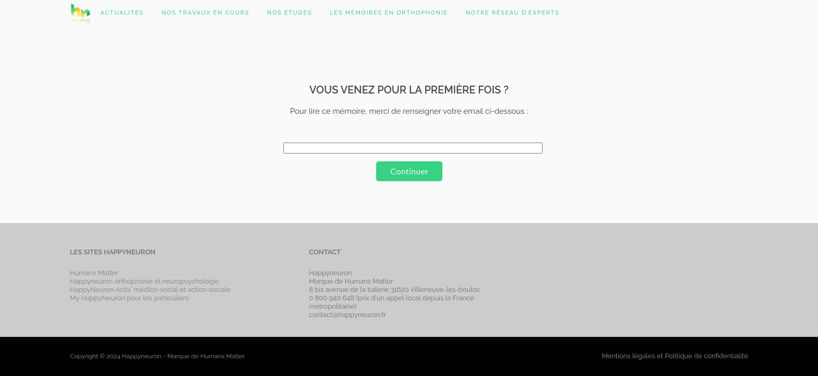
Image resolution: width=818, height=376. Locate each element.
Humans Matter (94, 273)
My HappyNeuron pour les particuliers (129, 298)
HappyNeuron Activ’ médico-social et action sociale (150, 289)
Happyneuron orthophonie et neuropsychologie (144, 281)
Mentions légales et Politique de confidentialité (675, 356)
